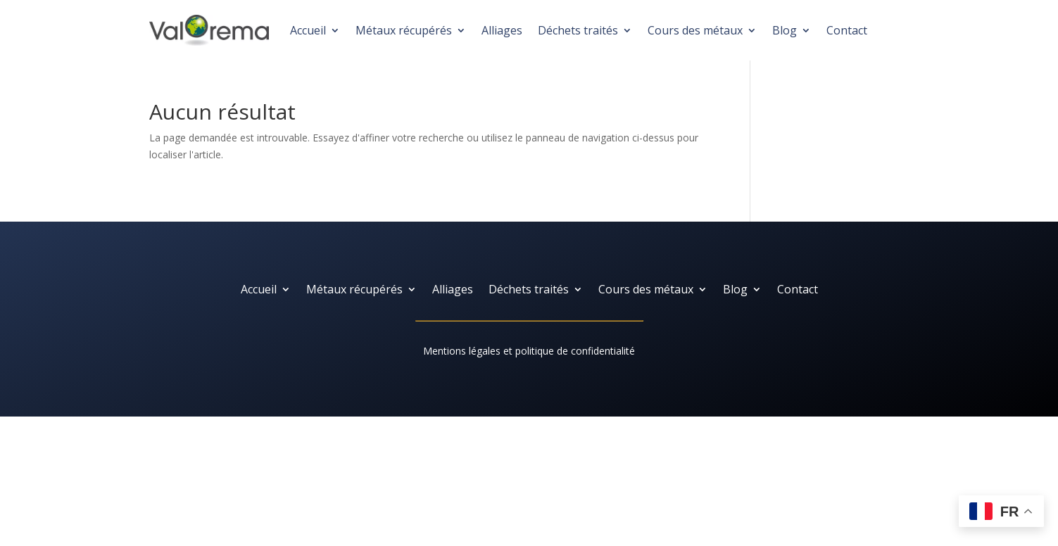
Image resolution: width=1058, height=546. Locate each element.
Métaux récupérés (403, 30)
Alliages (501, 30)
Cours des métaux (695, 30)
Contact (846, 30)
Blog (784, 30)
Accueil (308, 30)
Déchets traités (578, 30)
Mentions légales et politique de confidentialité (529, 350)
